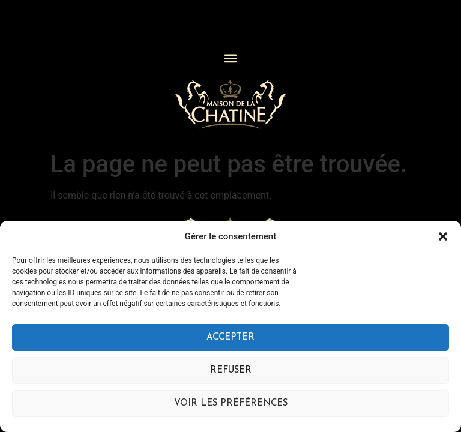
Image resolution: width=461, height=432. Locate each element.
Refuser (231, 370)
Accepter (230, 337)
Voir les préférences (231, 403)
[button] (443, 236)
